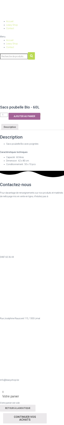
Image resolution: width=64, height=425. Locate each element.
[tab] (9, 127)
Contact (10, 28)
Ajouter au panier (24, 116)
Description (10, 127)
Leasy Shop (12, 25)
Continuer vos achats (25, 418)
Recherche (31, 56)
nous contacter (56, 196)
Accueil (9, 21)
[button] (32, 36)
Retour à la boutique (17, 408)
